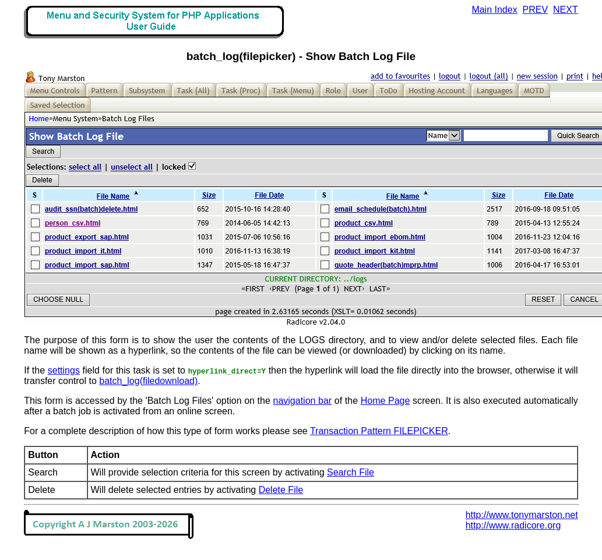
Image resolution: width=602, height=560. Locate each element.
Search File (350, 472)
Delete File (281, 490)
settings (64, 370)
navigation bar (302, 401)
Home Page (385, 401)
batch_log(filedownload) (148, 381)
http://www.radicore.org (513, 525)
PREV (535, 10)
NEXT (565, 10)
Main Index (494, 10)
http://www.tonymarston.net (522, 515)
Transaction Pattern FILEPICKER (379, 431)
